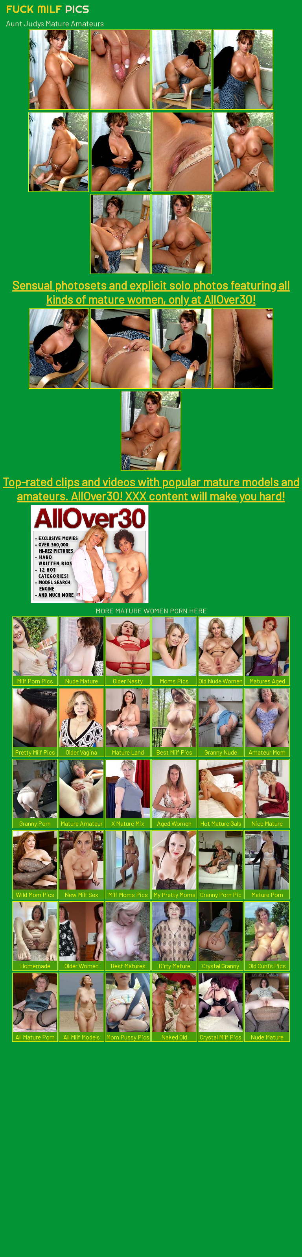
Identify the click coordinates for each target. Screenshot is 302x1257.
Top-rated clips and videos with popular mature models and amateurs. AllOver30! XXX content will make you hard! (151, 488)
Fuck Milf (47, 9)
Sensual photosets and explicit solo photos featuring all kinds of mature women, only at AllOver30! (151, 292)
